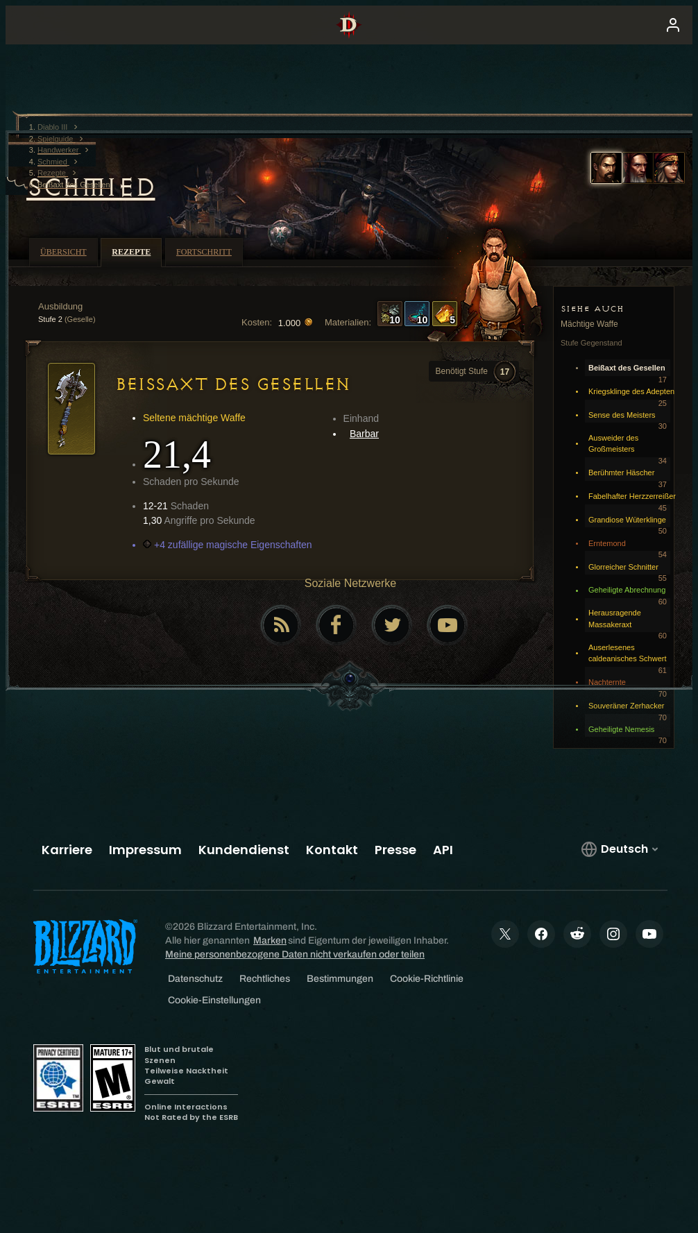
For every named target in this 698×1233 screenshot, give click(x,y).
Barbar (364, 433)
